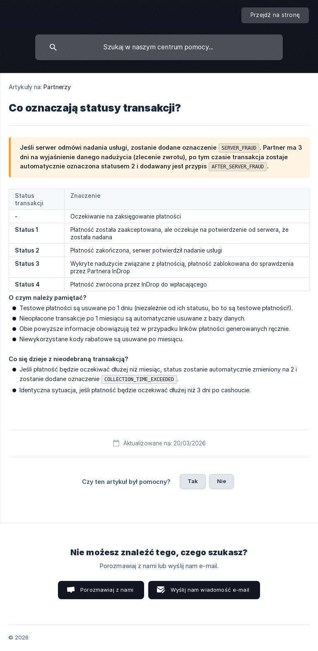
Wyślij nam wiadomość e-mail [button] (210, 589)
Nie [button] (221, 481)
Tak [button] (193, 481)
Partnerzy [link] (57, 86)
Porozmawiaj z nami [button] (106, 589)
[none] (275, 15)
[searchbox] (159, 47)
